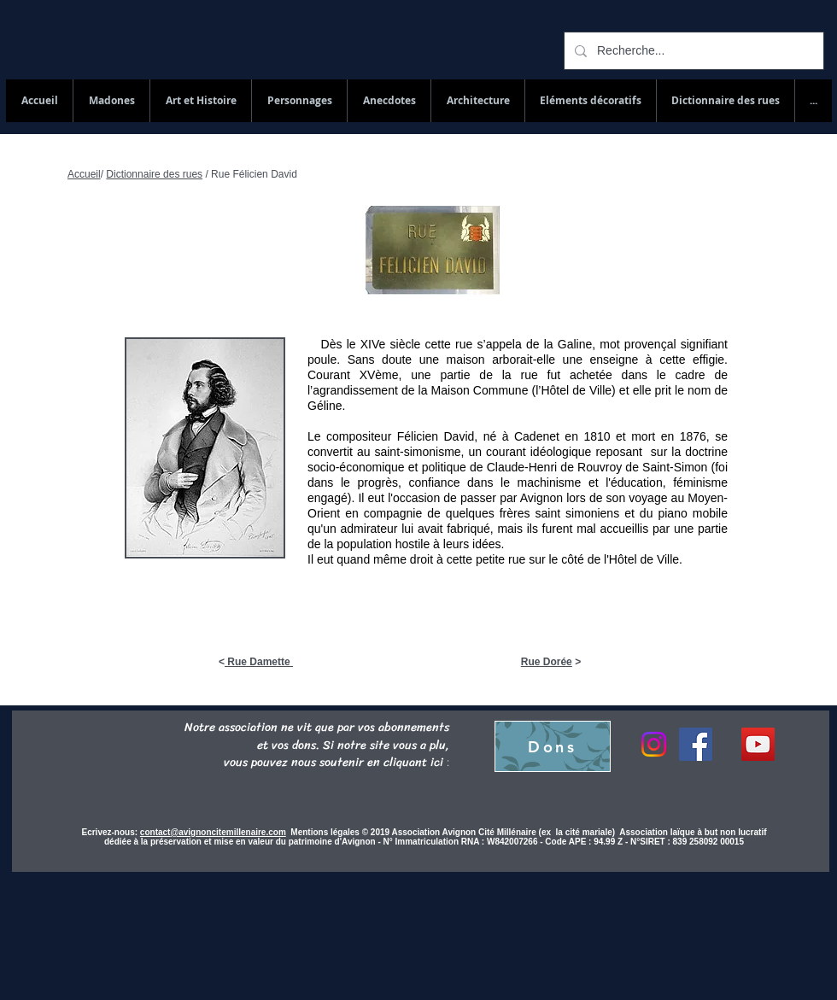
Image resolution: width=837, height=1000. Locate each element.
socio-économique (356, 467)
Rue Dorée (546, 662)
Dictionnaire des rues (154, 174)
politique (444, 467)
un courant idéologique (530, 452)
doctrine (706, 452)
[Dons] (553, 746)
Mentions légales (325, 832)
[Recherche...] (692, 50)
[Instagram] (653, 744)
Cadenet (536, 436)
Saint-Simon (673, 467)
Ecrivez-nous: (110, 832)
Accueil (84, 174)
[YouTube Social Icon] (758, 744)
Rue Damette (259, 662)
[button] (725, 100)
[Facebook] (695, 744)
